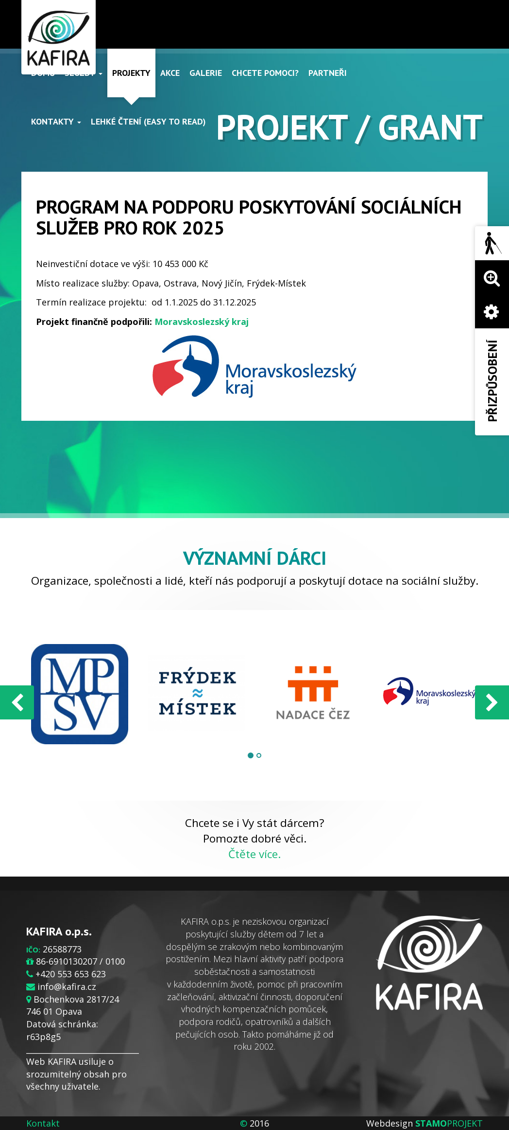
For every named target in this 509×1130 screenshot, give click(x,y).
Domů (43, 72)
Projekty (131, 72)
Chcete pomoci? (265, 72)
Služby (83, 72)
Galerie (205, 72)
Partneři (327, 72)
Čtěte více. (254, 853)
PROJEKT (449, 1123)
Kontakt (43, 1123)
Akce (170, 72)
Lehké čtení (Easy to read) (148, 121)
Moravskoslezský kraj (201, 321)
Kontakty (56, 121)
